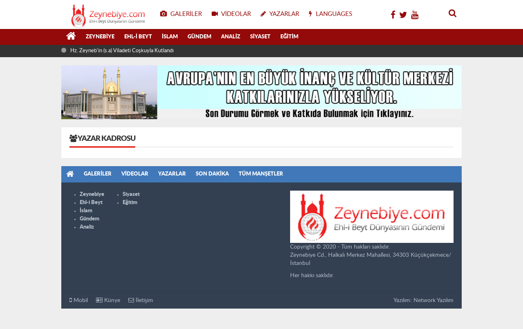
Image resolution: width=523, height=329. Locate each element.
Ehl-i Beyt (138, 37)
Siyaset (260, 37)
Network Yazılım (433, 300)
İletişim (140, 300)
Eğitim (289, 37)
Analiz (230, 37)
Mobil (78, 300)
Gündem (199, 37)
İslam (170, 37)
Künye (108, 300)
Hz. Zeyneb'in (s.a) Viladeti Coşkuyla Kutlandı (122, 50)
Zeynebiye (100, 37)
